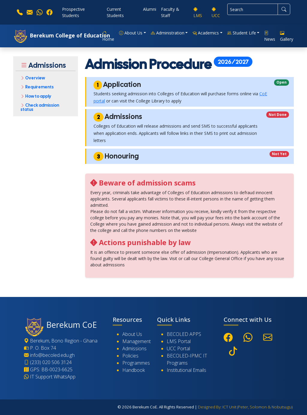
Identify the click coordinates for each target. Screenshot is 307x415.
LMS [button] (197, 12)
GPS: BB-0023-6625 (48, 369)
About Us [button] (130, 33)
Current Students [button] (115, 12)
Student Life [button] (241, 33)
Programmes (136, 363)
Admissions (134, 348)
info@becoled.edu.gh (49, 355)
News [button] (269, 36)
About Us (132, 334)
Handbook (133, 370)
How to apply (35, 96)
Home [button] (108, 36)
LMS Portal (179, 341)
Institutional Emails (186, 370)
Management (136, 341)
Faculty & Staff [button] (170, 12)
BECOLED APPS (184, 334)
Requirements (37, 87)
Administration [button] (167, 33)
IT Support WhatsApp (50, 376)
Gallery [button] (286, 36)
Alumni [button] (149, 9)
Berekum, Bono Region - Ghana (60, 340)
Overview (32, 78)
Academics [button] (205, 33)
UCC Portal (178, 348)
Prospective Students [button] (73, 12)
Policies (130, 355)
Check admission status (39, 107)
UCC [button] (216, 12)
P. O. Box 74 (40, 348)
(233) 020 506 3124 (48, 362)
